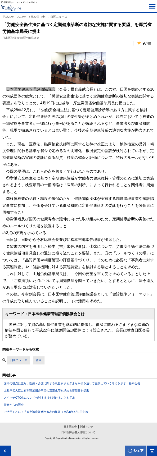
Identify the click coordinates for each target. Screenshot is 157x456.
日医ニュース (18, 360)
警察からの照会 (14, 404)
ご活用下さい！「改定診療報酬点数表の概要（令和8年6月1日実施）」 (49, 412)
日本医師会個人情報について (78, 432)
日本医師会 (70, 426)
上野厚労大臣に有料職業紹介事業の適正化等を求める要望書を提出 (46, 390)
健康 (38, 360)
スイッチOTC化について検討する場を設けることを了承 (39, 397)
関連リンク (86, 426)
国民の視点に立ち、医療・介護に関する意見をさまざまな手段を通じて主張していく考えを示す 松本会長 (72, 383)
